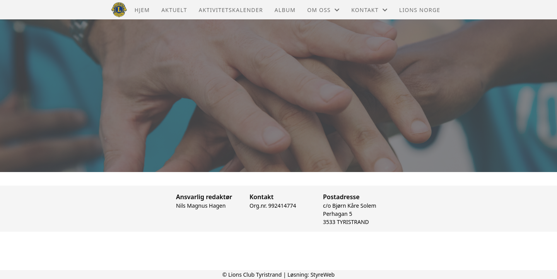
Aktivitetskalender (231, 10)
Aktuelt (174, 10)
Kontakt (369, 10)
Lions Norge (419, 10)
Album (285, 10)
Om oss (323, 10)
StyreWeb (323, 274)
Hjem (142, 10)
